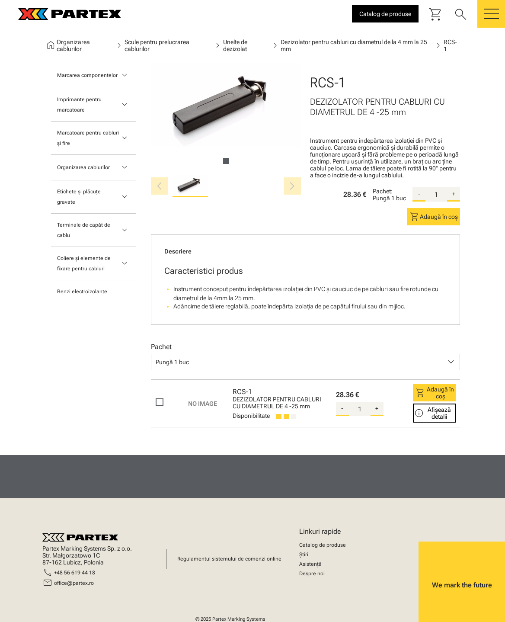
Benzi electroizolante (82, 292)
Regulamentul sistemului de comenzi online (229, 559)
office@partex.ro (74, 583)
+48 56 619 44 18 (74, 573)
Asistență (310, 564)
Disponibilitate (251, 415)
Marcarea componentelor (87, 75)
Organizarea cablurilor (83, 167)
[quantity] (436, 195)
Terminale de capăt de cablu (83, 230)
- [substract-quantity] (419, 193)
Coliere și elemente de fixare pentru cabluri (84, 263)
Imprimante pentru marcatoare (79, 104)
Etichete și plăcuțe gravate (79, 197)
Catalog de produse (322, 545)
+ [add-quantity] (453, 193)
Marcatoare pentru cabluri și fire (88, 138)
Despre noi (312, 574)
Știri (303, 554)
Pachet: (383, 191)
